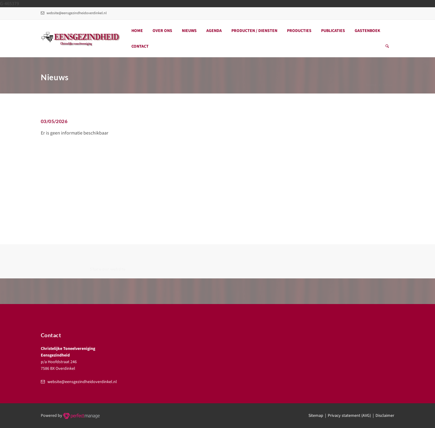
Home (137, 31)
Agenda (214, 31)
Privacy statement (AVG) (349, 416)
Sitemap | (318, 416)
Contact (140, 46)
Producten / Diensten (254, 31)
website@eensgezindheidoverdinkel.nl (74, 13)
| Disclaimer (382, 416)
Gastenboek (367, 31)
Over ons (162, 31)
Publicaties (333, 31)
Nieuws (189, 31)
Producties (299, 31)
